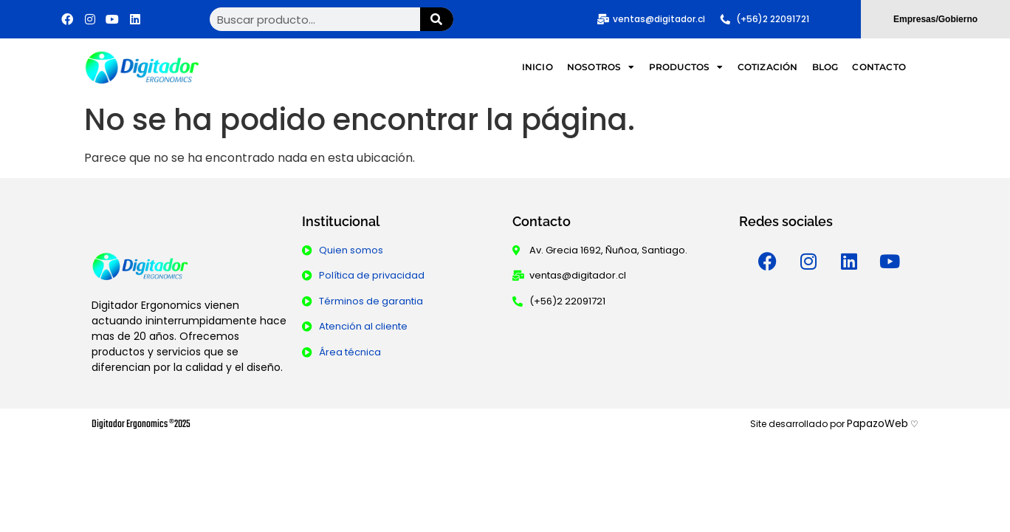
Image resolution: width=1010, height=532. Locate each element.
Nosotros (601, 67)
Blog (825, 66)
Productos (686, 67)
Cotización (768, 66)
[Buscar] (436, 19)
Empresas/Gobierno (935, 19)
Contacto (879, 66)
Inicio (537, 66)
